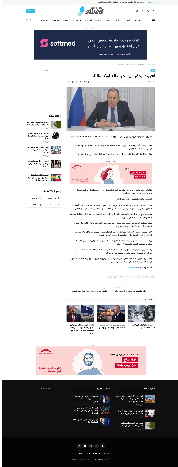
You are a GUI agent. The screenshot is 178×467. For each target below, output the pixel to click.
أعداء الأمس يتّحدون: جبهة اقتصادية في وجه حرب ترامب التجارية (84, 410)
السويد (127, 277)
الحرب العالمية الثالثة (138, 277)
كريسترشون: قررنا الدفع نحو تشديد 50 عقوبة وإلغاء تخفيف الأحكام (119, 2)
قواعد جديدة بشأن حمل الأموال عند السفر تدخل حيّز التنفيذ (128, 412)
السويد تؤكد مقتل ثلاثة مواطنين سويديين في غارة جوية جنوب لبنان (36, 177)
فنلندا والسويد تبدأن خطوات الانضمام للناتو (129, 291)
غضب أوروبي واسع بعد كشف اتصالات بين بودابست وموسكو (110, 326)
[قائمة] (152, 20)
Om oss (29, 11)
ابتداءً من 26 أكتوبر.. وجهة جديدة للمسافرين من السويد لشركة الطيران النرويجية (128, 398)
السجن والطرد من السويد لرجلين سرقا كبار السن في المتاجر (37, 163)
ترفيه (117, 20)
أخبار (126, 20)
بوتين (114, 277)
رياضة (65, 20)
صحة (107, 20)
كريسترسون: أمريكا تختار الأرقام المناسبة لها (83, 420)
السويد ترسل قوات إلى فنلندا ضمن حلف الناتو (141, 326)
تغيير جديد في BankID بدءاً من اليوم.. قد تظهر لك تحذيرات (36, 150)
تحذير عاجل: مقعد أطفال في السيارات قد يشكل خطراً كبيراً (36, 136)
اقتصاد (88, 20)
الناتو (120, 277)
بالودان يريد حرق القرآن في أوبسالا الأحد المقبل (88, 291)
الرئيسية (135, 20)
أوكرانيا (150, 277)
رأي (98, 20)
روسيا (108, 277)
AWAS (54, 20)
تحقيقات (76, 20)
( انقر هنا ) (130, 267)
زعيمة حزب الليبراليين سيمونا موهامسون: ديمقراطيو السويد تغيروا (84, 398)
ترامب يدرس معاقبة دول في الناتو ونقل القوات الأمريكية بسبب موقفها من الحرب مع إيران (81, 329)
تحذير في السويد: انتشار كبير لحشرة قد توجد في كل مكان (35, 123)
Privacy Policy (97, 459)
